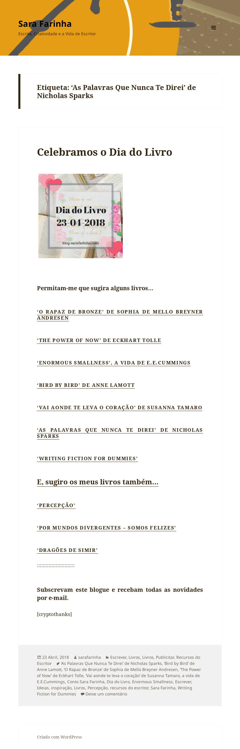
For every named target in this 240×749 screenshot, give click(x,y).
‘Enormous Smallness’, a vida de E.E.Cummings (114, 362)
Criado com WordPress (59, 737)
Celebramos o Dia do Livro (104, 152)
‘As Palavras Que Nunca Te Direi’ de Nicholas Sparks (120, 432)
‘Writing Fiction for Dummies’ (87, 458)
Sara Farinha (45, 23)
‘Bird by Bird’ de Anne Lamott (86, 385)
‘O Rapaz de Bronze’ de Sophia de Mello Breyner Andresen (120, 314)
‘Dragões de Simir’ (67, 550)
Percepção (98, 687)
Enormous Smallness (152, 681)
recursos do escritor (129, 687)
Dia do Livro (118, 681)
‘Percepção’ (56, 505)
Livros (134, 657)
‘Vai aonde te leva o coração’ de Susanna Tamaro (119, 407)
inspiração (61, 687)
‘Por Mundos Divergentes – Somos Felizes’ (106, 527)
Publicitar (165, 657)
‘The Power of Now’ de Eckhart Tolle (99, 340)
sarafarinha (89, 657)
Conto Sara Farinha (85, 681)
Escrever (118, 657)
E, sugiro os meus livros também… (98, 481)
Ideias (43, 687)
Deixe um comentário (106, 694)
